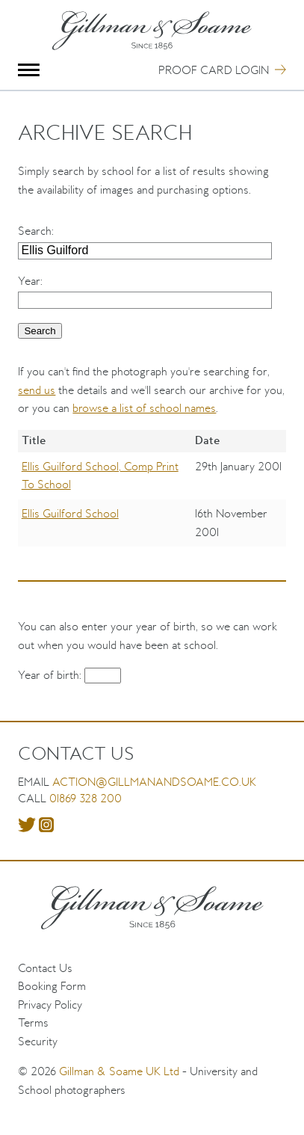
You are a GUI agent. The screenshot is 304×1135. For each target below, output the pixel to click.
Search (35, 231)
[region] (151, 499)
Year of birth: (51, 675)
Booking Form (52, 986)
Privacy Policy (50, 1004)
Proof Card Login (213, 70)
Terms (33, 1022)
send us (36, 390)
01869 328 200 (85, 798)
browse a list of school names (144, 408)
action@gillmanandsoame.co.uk (154, 782)
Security (38, 1041)
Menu (29, 70)
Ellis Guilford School (70, 513)
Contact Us (45, 968)
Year (29, 281)
